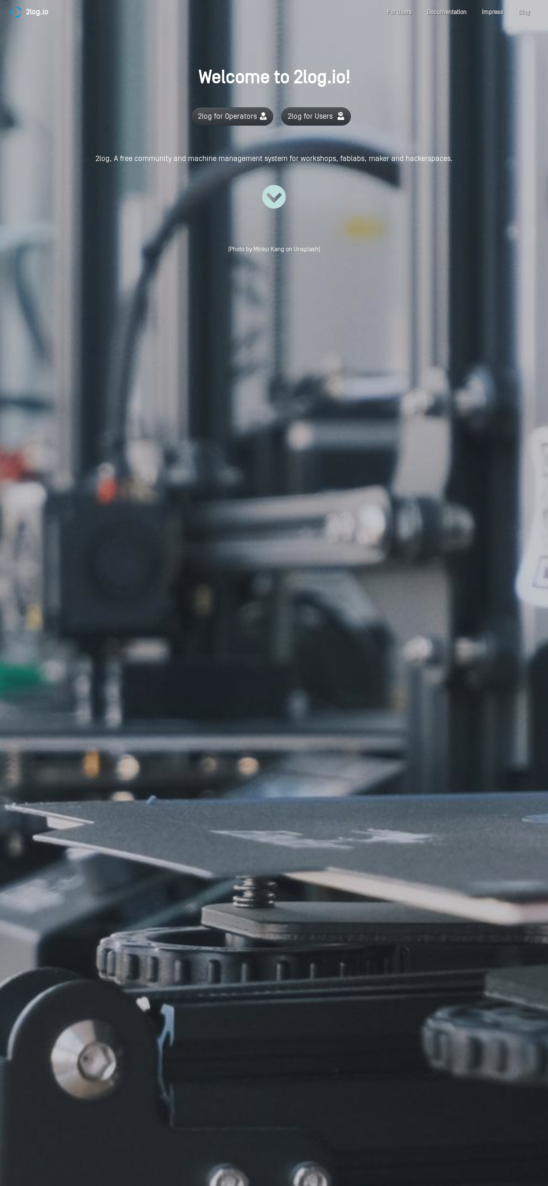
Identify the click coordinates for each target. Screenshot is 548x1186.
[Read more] (274, 197)
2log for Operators (232, 116)
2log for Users (316, 116)
